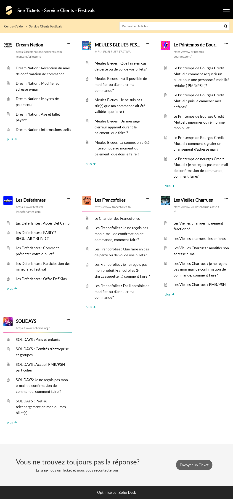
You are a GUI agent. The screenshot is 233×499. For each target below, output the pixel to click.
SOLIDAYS (26, 321)
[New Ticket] (194, 464)
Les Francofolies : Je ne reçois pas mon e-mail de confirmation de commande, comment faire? (121, 233)
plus (12, 139)
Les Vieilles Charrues (193, 200)
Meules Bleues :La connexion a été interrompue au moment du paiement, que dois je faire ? (122, 148)
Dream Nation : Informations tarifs (43, 129)
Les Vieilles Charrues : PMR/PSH (200, 284)
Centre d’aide (13, 26)
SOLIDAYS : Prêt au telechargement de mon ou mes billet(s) (41, 407)
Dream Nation (29, 45)
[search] (174, 26)
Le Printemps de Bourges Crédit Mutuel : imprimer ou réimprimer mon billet (200, 122)
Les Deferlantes (30, 200)
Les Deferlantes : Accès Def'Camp (42, 223)
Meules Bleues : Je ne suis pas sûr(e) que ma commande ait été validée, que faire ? (120, 105)
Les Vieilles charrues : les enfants (200, 238)
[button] (225, 26)
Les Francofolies (110, 200)
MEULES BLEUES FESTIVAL (121, 45)
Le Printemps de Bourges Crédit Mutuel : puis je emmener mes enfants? (199, 100)
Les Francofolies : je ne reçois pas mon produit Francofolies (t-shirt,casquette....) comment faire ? (122, 270)
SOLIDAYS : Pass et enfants (38, 339)
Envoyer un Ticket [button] (194, 464)
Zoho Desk (127, 492)
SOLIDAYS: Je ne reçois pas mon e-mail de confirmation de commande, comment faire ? (42, 385)
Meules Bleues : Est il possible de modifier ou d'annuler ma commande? (121, 84)
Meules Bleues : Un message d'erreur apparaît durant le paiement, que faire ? (117, 127)
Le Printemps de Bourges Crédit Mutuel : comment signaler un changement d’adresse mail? (199, 143)
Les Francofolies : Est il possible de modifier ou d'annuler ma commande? (122, 291)
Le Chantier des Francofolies (117, 218)
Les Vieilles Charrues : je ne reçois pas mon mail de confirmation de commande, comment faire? (200, 269)
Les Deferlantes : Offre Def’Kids (41, 278)
